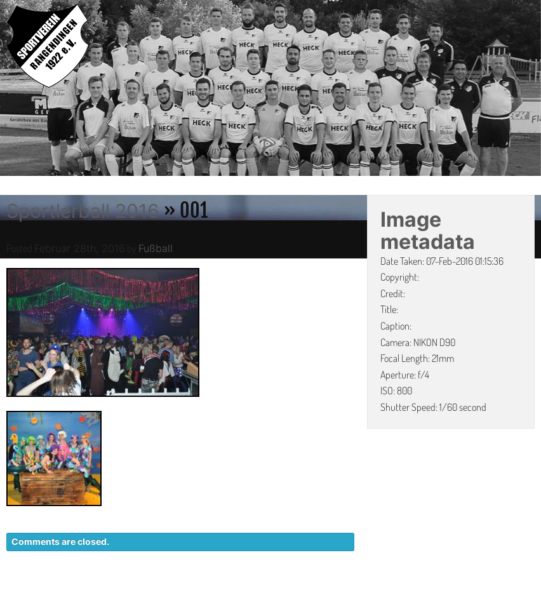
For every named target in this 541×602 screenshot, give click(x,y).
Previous (9, 90)
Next (531, 90)
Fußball (155, 248)
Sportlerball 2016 (82, 210)
